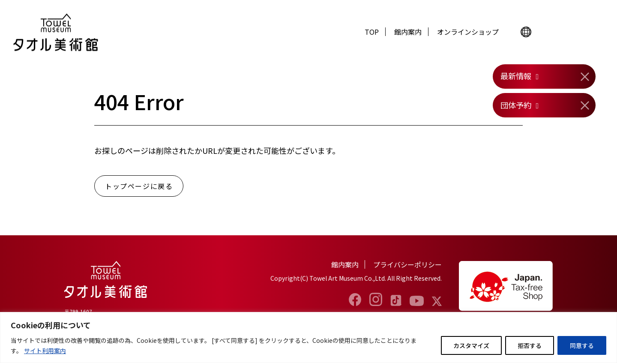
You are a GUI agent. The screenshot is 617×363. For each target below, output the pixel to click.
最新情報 (515, 75)
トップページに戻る (139, 186)
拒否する (530, 345)
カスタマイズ (471, 345)
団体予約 (515, 105)
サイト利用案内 (45, 350)
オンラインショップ (468, 32)
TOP (372, 32)
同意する (582, 345)
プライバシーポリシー (407, 264)
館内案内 (408, 32)
